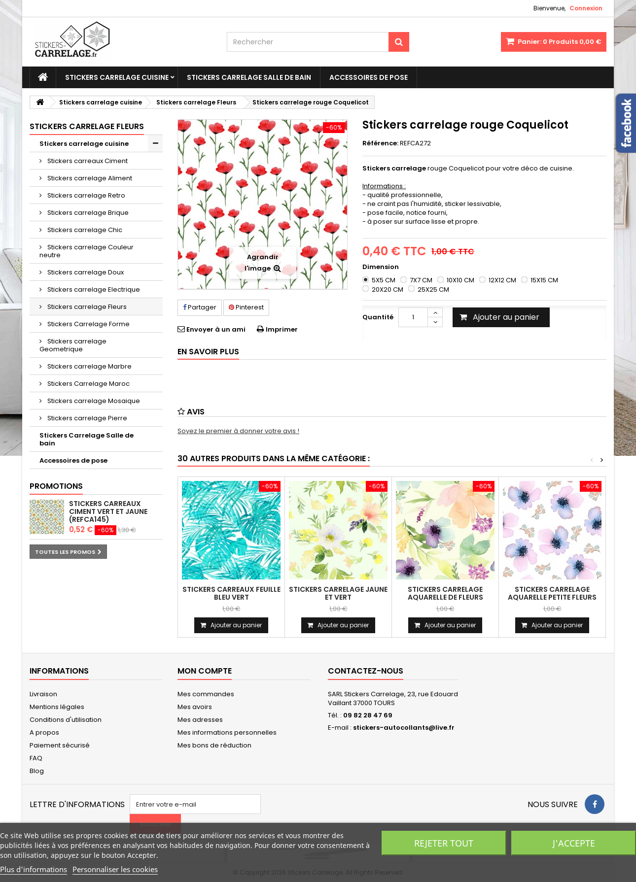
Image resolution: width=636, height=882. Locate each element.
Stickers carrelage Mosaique (93, 401)
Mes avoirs (194, 707)
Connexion (585, 8)
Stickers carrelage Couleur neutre (86, 251)
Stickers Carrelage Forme (88, 324)
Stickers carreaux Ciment (87, 161)
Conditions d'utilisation (66, 719)
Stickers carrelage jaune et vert (338, 593)
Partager (199, 307)
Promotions (56, 486)
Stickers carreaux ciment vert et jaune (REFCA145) (108, 511)
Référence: (380, 143)
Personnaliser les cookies (115, 869)
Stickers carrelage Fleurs (86, 306)
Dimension (381, 267)
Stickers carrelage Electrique (93, 289)
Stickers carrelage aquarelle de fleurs (445, 593)
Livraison (43, 694)
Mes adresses (200, 719)
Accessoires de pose (368, 77)
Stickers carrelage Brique (87, 212)
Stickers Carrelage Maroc (88, 383)
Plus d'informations (33, 869)
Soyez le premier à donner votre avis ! (238, 431)
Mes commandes (205, 694)
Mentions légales (57, 707)
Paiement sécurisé (60, 745)
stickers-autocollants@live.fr (404, 727)
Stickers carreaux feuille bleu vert (231, 593)
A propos (44, 732)
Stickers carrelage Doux (85, 272)
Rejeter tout (443, 843)
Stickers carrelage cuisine (117, 77)
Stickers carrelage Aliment (89, 178)
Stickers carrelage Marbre (89, 366)
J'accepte (574, 843)
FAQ (36, 758)
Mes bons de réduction (214, 745)
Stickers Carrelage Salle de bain (249, 77)
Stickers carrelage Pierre (86, 418)
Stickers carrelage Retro (85, 195)
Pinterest (246, 307)
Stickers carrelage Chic (84, 230)
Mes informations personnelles (227, 732)
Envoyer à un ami (216, 329)
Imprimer (282, 329)
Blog (37, 771)
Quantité (377, 317)
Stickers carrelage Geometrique (72, 345)
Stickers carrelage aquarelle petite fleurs (552, 593)
